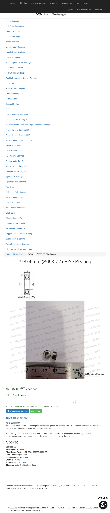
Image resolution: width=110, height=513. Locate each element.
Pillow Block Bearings (14, 151)
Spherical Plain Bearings (16, 182)
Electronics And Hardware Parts (19, 249)
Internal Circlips (12, 99)
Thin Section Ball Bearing (16, 208)
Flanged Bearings (13, 37)
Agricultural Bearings (14, 177)
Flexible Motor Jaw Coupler (17, 161)
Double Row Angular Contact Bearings (21, 78)
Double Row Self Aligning (16, 171)
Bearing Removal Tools (15, 223)
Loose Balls (10, 83)
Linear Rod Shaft (13, 203)
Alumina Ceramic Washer (16, 218)
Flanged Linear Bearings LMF (18, 135)
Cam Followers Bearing (15, 239)
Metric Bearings (12, 21)
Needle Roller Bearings (15, 52)
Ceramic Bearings (13, 31)
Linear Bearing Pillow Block (17, 114)
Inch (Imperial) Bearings (15, 26)
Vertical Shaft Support (15, 197)
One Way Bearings (13, 57)
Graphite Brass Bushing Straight (19, 120)
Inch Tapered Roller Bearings (17, 68)
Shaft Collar (10, 213)
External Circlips (12, 104)
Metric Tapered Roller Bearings (18, 62)
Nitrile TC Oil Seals (13, 145)
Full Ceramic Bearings (15, 156)
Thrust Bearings (12, 42)
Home (8, 254)
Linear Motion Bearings (15, 47)
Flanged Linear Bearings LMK (18, 130)
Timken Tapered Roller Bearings (19, 140)
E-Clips (9, 109)
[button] (103, 504)
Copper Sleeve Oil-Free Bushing (19, 234)
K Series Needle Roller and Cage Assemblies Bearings (28, 125)
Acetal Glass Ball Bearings (16, 166)
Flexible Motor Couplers (15, 88)
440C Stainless (20, 462)
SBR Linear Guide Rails (15, 228)
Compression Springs (14, 94)
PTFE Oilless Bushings (15, 73)
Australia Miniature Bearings (17, 244)
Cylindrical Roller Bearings (16, 192)
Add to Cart (35, 411)
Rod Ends (10, 187)
